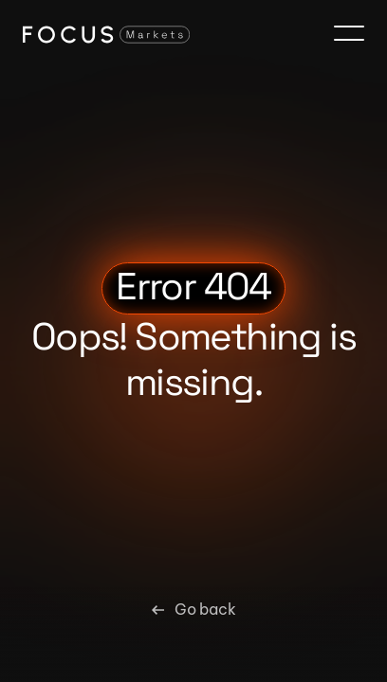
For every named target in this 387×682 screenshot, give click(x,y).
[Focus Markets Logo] (106, 34)
